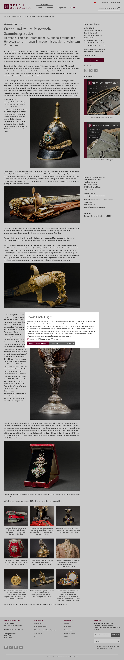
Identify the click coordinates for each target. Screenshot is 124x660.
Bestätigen (55, 343)
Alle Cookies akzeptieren (37, 343)
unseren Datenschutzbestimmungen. (58, 336)
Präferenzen (45, 339)
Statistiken (57, 339)
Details (70, 343)
